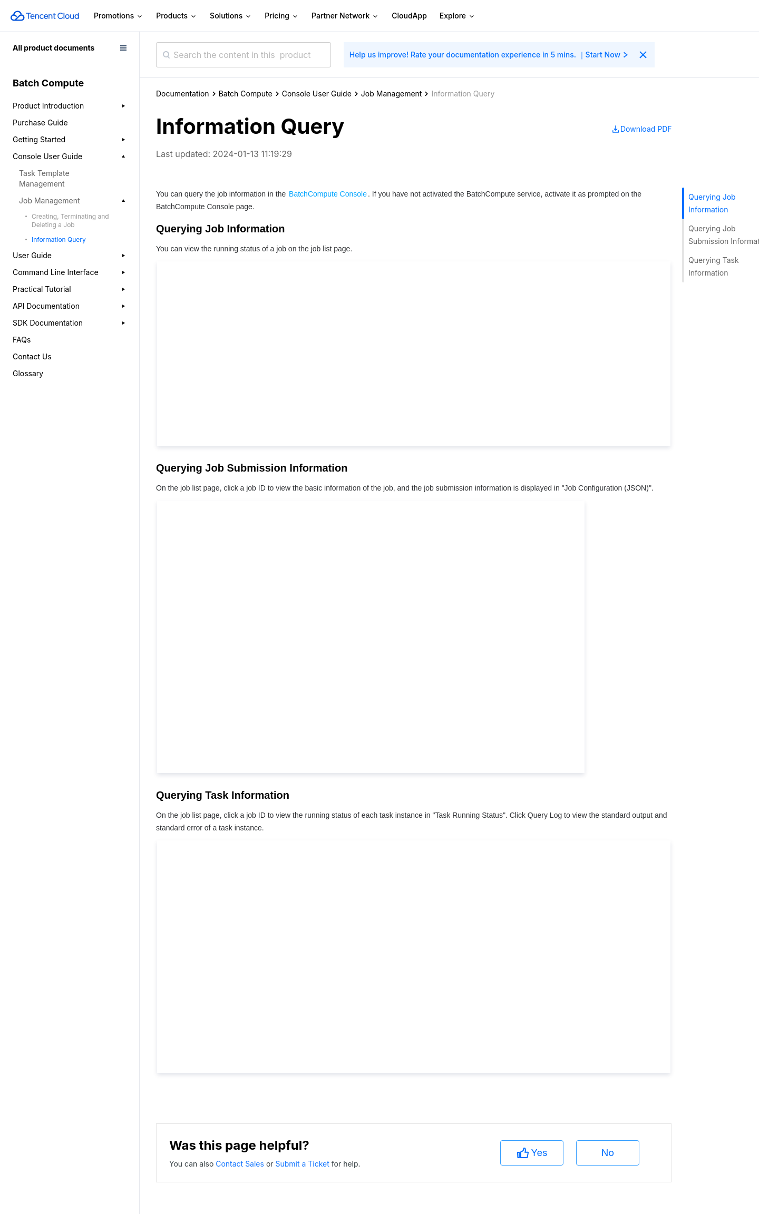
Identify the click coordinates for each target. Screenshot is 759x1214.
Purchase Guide (40, 122)
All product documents (53, 47)
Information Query (59, 239)
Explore (457, 16)
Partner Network (345, 16)
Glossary (28, 373)
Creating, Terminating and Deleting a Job (70, 220)
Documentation (182, 93)
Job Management (391, 93)
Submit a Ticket (303, 1163)
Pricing (282, 16)
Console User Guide (317, 93)
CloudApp (409, 15)
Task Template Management (44, 178)
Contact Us (32, 356)
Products (176, 16)
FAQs (22, 339)
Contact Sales (241, 1163)
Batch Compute (246, 93)
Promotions (118, 16)
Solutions (231, 16)
